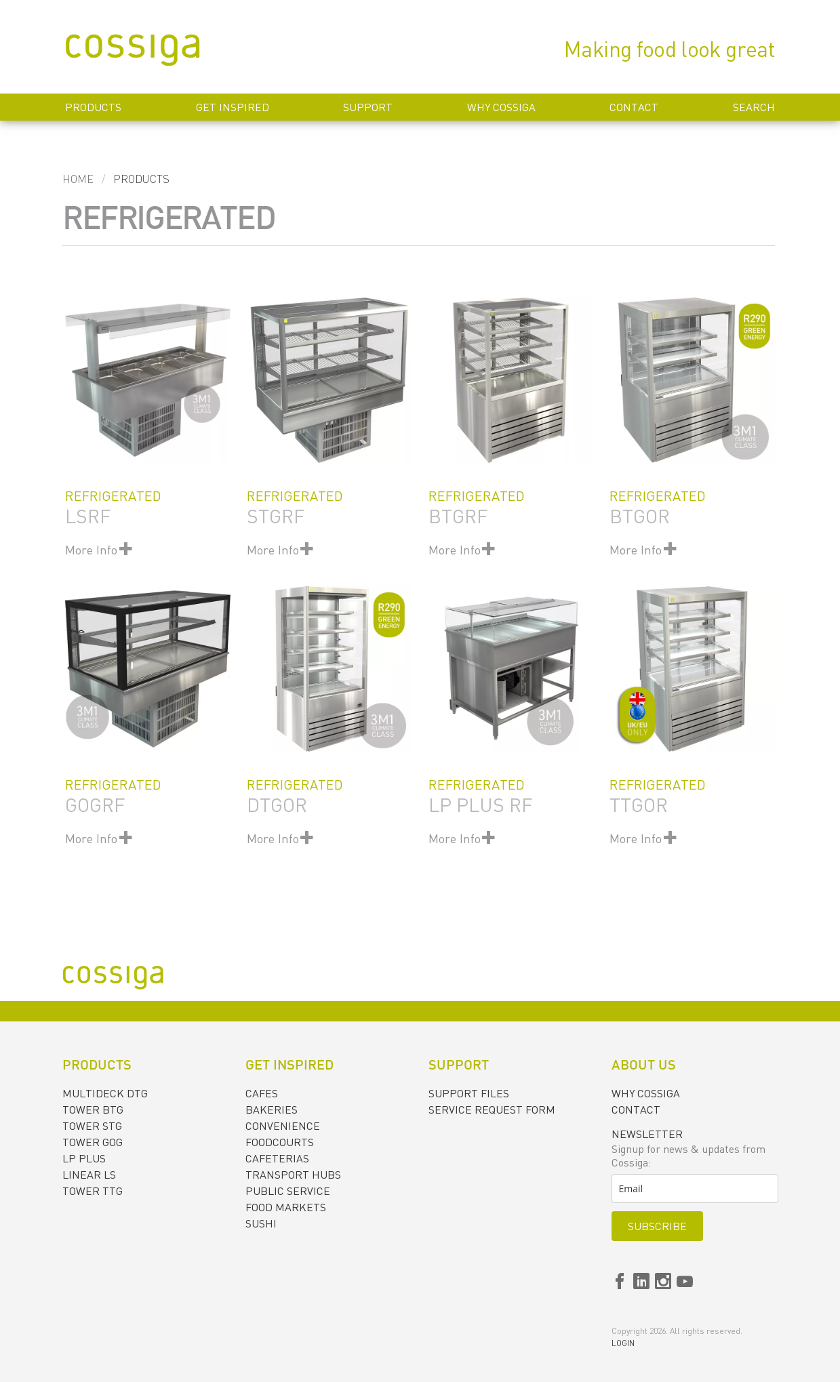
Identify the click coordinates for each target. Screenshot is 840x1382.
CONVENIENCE (282, 1126)
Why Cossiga (501, 107)
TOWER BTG (92, 1109)
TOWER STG (92, 1126)
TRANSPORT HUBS (293, 1174)
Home (78, 179)
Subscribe (657, 1226)
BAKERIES (271, 1109)
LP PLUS (84, 1158)
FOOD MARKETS (285, 1207)
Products (93, 107)
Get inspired (232, 107)
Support (368, 107)
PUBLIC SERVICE (287, 1191)
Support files (468, 1093)
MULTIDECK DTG (105, 1093)
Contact (633, 107)
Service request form (491, 1109)
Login (623, 1343)
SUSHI (261, 1223)
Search (754, 107)
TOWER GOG (92, 1142)
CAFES (261, 1093)
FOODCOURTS (279, 1142)
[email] (695, 1188)
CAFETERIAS (277, 1158)
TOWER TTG (92, 1191)
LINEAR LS (89, 1174)
